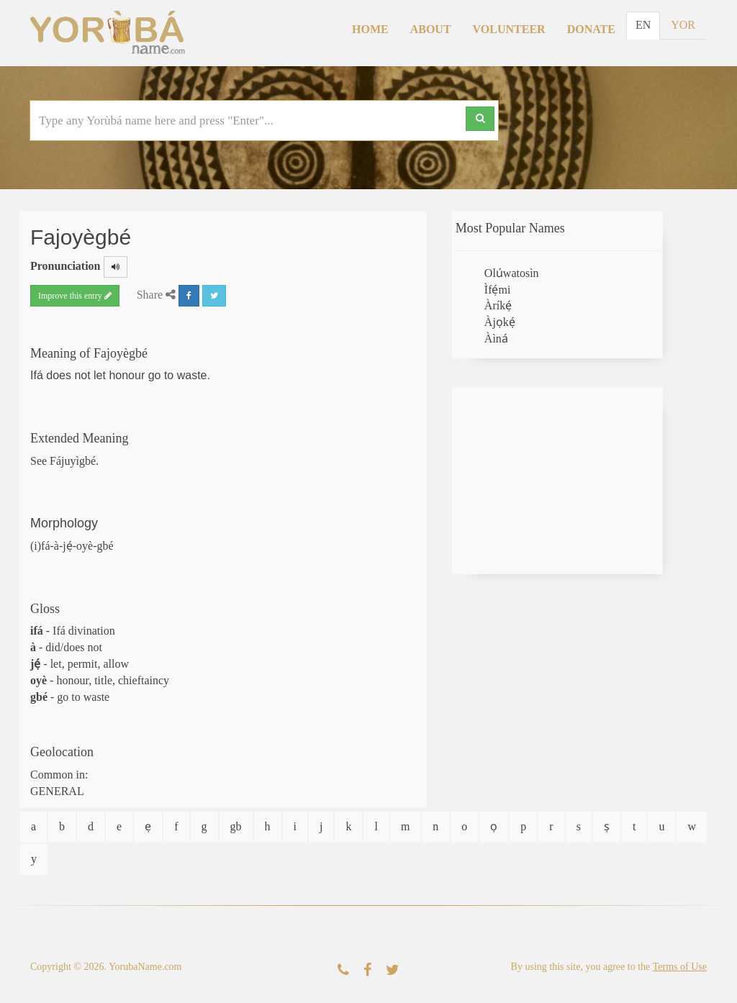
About (430, 29)
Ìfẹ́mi (497, 289)
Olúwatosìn (511, 273)
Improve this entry (75, 296)
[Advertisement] (557, 481)
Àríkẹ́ (498, 305)
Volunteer (509, 29)
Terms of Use (680, 966)
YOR (683, 25)
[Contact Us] (343, 970)
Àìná (496, 338)
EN (643, 25)
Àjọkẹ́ (499, 322)
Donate (591, 29)
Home (370, 29)
